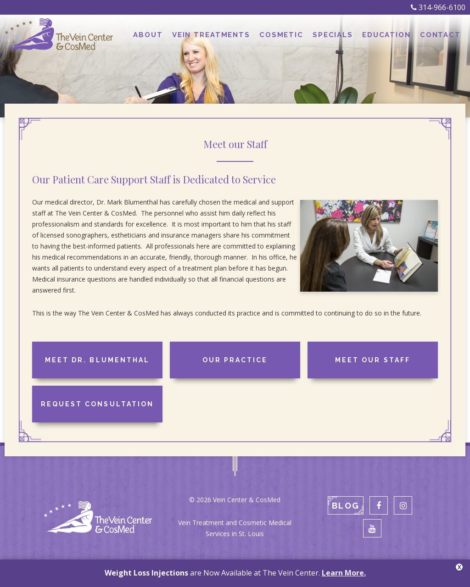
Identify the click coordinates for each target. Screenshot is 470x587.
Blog (345, 505)
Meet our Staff (372, 360)
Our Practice (235, 360)
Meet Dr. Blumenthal (97, 360)
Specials (333, 35)
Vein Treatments (211, 35)
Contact (440, 35)
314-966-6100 (438, 7)
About (147, 35)
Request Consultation (97, 404)
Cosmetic (281, 35)
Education (386, 35)
